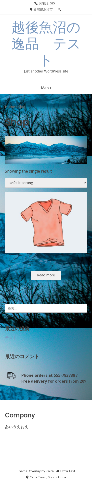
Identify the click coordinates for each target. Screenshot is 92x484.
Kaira (50, 471)
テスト (11, 337)
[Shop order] (46, 183)
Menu (46, 88)
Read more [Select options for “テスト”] (46, 275)
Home (10, 106)
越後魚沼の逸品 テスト (46, 44)
